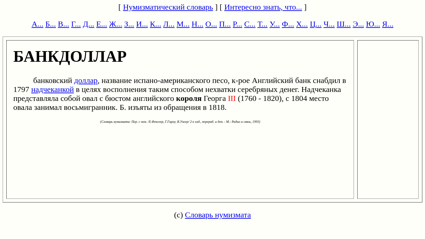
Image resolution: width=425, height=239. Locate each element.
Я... (387, 24)
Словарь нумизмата (218, 214)
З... (129, 24)
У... (275, 24)
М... (183, 24)
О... (211, 24)
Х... (302, 24)
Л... (168, 24)
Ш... (344, 24)
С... (249, 24)
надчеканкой (52, 89)
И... (142, 24)
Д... (88, 24)
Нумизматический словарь (168, 7)
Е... (101, 24)
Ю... (373, 24)
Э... (358, 24)
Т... (262, 24)
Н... (197, 24)
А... (37, 24)
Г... (76, 24)
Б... (50, 24)
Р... (237, 24)
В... (63, 24)
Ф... (288, 24)
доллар (86, 80)
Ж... (116, 24)
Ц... (315, 24)
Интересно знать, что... (263, 7)
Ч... (329, 24)
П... (225, 24)
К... (155, 24)
